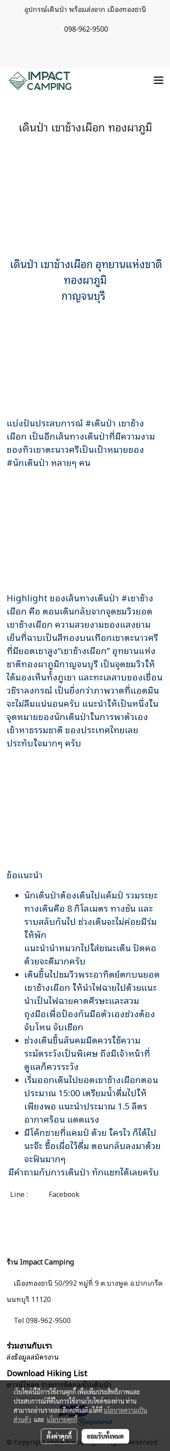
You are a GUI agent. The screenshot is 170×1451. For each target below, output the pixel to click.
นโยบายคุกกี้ (62, 1419)
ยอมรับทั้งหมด (105, 1436)
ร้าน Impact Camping (40, 1261)
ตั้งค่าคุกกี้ (59, 1436)
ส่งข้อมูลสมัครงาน (33, 1356)
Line (17, 1194)
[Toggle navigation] (158, 81)
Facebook (63, 1194)
